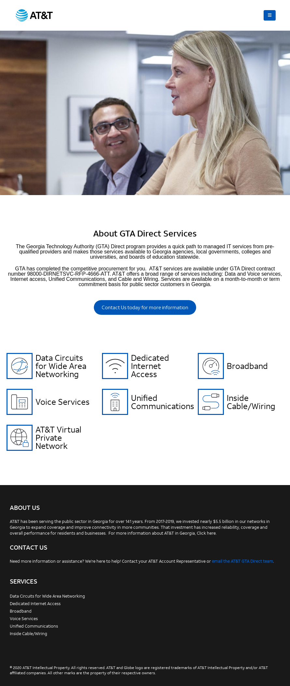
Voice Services (63, 401)
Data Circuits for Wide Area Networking (61, 365)
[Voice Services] (20, 402)
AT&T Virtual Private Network (58, 437)
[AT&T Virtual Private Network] (20, 438)
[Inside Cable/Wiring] (211, 402)
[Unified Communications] (115, 402)
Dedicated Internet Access (150, 365)
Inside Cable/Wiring (251, 401)
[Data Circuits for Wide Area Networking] (20, 366)
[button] (270, 15)
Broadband (247, 365)
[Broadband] (211, 366)
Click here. (207, 533)
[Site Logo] (34, 15)
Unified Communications (162, 401)
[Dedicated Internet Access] (115, 366)
